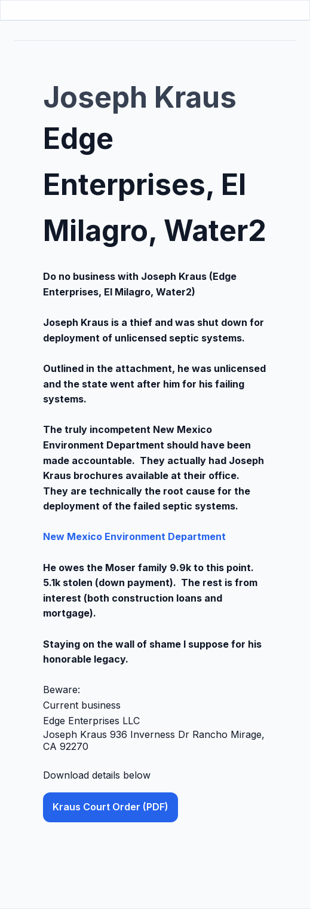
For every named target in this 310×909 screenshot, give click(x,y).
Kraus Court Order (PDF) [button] (110, 807)
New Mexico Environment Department (134, 536)
